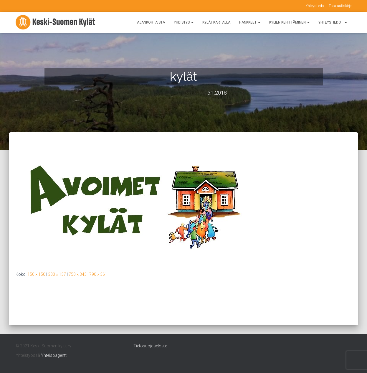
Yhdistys (184, 22)
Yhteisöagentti (54, 355)
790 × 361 (98, 274)
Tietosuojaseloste (150, 346)
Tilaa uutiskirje (340, 6)
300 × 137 (57, 274)
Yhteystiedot (315, 6)
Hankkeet (249, 22)
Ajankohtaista (151, 22)
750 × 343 (78, 274)
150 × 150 (36, 274)
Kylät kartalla (216, 22)
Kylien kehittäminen (289, 22)
